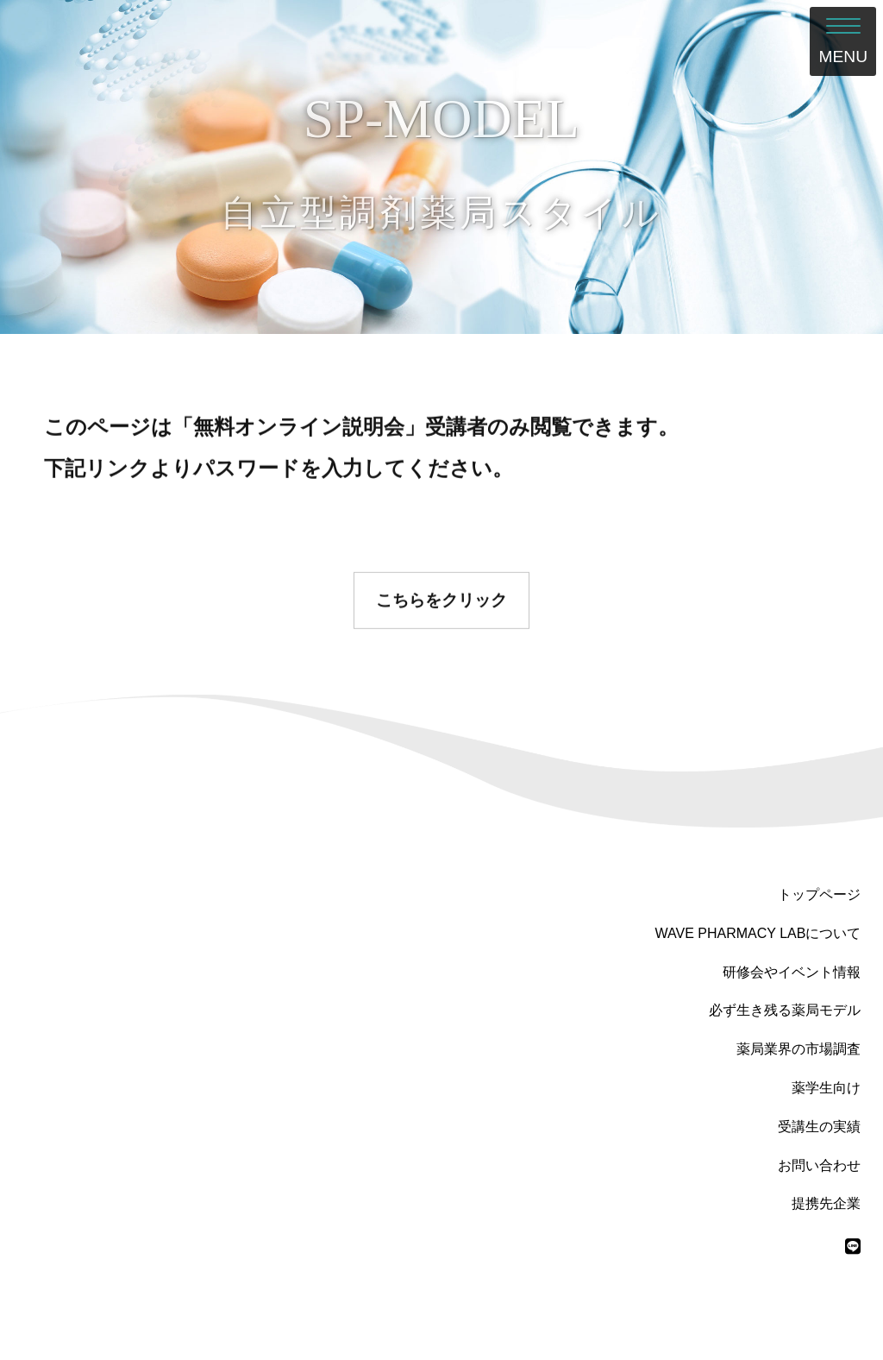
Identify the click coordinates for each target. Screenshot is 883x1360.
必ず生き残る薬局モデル (785, 1010)
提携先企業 (826, 1203)
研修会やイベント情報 (792, 972)
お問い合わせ (819, 1165)
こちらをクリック (441, 604)
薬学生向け (826, 1087)
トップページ (819, 894)
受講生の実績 (819, 1126)
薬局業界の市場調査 (798, 1049)
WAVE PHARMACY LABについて (758, 933)
